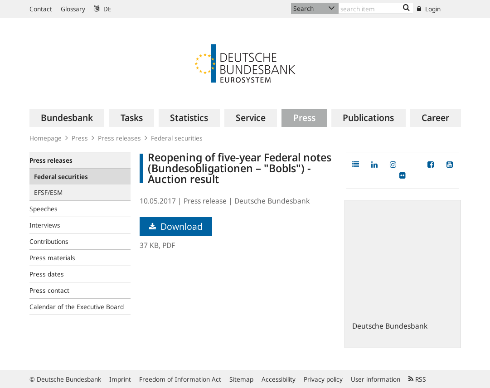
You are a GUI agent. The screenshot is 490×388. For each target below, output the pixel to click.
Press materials (52, 257)
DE (103, 9)
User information (375, 379)
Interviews (44, 225)
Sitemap (241, 379)
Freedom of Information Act (180, 379)
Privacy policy (323, 379)
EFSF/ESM (48, 192)
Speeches (43, 208)
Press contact (49, 290)
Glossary (73, 9)
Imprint (120, 379)
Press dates (46, 274)
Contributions (48, 241)
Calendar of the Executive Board (76, 306)
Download (176, 226)
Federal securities (177, 138)
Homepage (45, 138)
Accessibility (279, 379)
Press (80, 138)
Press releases (119, 138)
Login (429, 9)
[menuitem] (67, 118)
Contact (40, 9)
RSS (417, 379)
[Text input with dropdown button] (376, 8)
